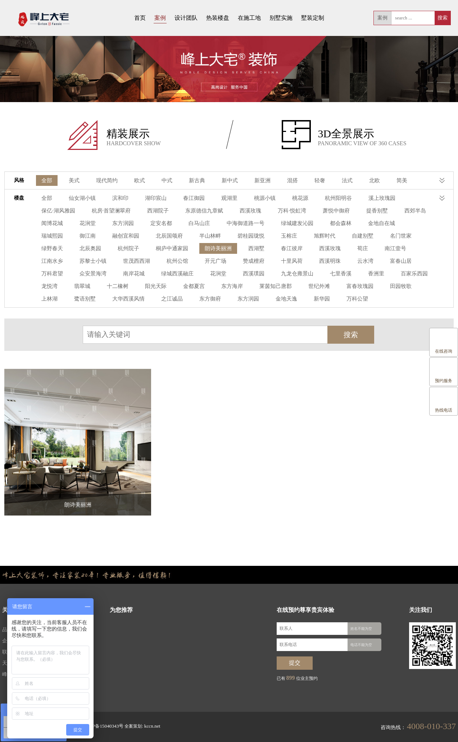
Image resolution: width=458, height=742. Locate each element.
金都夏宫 (88, 286)
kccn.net (147, 726)
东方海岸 (125, 286)
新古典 (192, 181)
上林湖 (320, 286)
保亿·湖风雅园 (414, 198)
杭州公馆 (51, 261)
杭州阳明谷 (327, 198)
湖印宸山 (151, 198)
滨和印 (117, 198)
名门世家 (277, 236)
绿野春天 (313, 236)
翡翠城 (352, 274)
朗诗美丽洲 (100, 249)
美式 (73, 181)
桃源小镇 (256, 198)
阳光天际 (51, 286)
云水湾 (232, 261)
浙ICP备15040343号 (101, 726)
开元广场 (88, 261)
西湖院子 (105, 211)
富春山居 (267, 261)
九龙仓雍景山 (172, 274)
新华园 (195, 299)
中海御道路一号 (169, 223)
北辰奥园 (350, 236)
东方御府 (88, 299)
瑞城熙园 (338, 223)
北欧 (364, 181)
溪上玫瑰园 (369, 198)
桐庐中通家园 (56, 249)
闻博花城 (388, 211)
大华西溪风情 (397, 286)
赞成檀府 (125, 261)
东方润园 (51, 223)
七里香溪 (213, 274)
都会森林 (260, 223)
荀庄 (240, 249)
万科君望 (303, 261)
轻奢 (311, 181)
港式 (418, 181)
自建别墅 (240, 236)
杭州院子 (387, 236)
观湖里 (222, 198)
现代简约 (105, 181)
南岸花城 (382, 261)
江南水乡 (308, 249)
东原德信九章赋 (149, 211)
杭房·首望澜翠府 (59, 211)
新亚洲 (255, 181)
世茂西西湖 (389, 249)
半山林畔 (93, 236)
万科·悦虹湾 (233, 211)
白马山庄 (125, 223)
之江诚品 (51, 299)
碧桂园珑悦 (132, 236)
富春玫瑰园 (247, 286)
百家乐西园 (284, 274)
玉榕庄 (169, 236)
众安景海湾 (342, 261)
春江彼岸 (172, 249)
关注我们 (420, 611)
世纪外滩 (208, 286)
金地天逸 (161, 299)
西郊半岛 (351, 211)
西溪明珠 (198, 261)
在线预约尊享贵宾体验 (305, 611)
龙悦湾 (320, 274)
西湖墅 (137, 249)
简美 (391, 181)
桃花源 (290, 198)
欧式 (136, 181)
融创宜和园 (409, 223)
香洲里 (247, 274)
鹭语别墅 (355, 286)
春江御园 (188, 198)
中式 (163, 181)
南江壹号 (272, 249)
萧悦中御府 (275, 211)
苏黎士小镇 (347, 249)
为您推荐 (121, 611)
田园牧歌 (287, 286)
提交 (294, 663)
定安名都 (88, 223)
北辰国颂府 (54, 236)
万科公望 (230, 299)
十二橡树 (387, 274)
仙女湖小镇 (80, 198)
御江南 (372, 223)
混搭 (285, 181)
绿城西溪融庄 (56, 274)
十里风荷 (161, 261)
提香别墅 (314, 211)
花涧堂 (422, 211)
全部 (46, 181)
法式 (338, 181)
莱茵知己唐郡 (166, 286)
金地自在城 (299, 223)
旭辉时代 (203, 236)
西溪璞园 (130, 274)
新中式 (223, 181)
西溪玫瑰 (193, 211)
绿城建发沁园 (218, 223)
